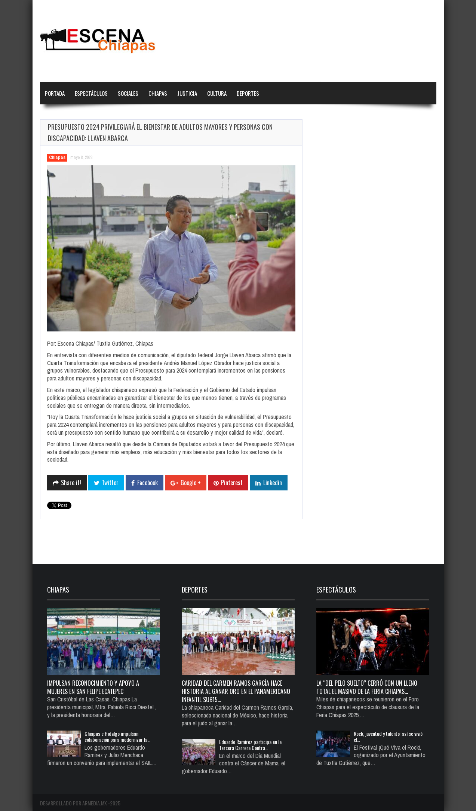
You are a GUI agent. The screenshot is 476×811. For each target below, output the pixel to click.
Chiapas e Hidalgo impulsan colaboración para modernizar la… (117, 736)
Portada (55, 93)
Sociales (128, 93)
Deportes (248, 93)
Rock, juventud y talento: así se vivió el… (388, 736)
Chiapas (157, 93)
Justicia (187, 93)
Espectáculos (91, 93)
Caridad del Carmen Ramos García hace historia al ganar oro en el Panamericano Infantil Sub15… (236, 691)
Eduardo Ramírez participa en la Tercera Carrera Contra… (250, 745)
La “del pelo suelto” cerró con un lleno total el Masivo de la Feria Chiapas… (366, 687)
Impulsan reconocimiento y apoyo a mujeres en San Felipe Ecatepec (93, 687)
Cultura (217, 93)
